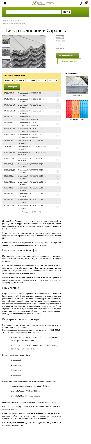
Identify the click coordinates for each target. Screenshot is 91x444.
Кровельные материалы (18, 23)
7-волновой (61, 44)
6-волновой (61, 48)
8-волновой (61, 41)
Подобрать (12, 87)
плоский (59, 37)
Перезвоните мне (69, 61)
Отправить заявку (67, 55)
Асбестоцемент (16, 20)
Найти (66, 11)
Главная (5, 20)
